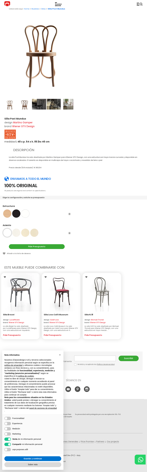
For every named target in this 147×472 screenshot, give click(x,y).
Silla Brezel (8, 314)
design (11, 320)
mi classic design (58, 4)
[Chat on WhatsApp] (140, 459)
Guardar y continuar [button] (33, 459)
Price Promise (87, 441)
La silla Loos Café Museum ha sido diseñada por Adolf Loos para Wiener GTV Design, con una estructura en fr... (61, 328)
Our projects (113, 441)
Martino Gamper (23, 122)
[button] (60, 355)
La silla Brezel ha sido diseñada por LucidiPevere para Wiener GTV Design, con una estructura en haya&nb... (20, 328)
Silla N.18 (89, 314)
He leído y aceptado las (94, 364)
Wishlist (5, 277)
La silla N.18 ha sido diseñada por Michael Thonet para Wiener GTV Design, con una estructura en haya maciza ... (102, 328)
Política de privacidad (106, 364)
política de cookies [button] (26, 376)
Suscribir (128, 358)
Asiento (37, 226)
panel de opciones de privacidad (43, 408)
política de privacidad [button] (13, 365)
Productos (140, 4)
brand (13, 322)
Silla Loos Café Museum (56, 314)
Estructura (37, 207)
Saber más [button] (33, 464)
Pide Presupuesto (36, 246)
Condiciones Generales (66, 441)
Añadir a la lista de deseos (19, 253)
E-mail (95, 358)
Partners (100, 441)
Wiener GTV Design (23, 126)
